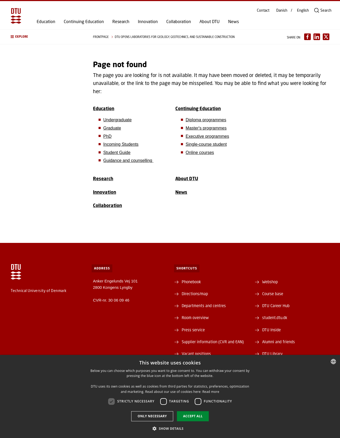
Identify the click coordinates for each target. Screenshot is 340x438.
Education (46, 21)
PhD (107, 136)
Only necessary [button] (152, 416)
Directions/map (195, 293)
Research (120, 21)
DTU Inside (271, 329)
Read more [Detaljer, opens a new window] (210, 391)
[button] (46, 36)
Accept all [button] (193, 416)
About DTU (209, 21)
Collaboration (178, 21)
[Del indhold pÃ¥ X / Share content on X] (326, 36)
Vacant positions (196, 353)
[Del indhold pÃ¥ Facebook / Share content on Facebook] (307, 36)
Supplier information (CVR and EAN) (213, 341)
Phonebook (191, 281)
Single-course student (206, 144)
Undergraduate (117, 120)
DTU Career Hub (276, 305)
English (303, 10)
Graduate (112, 128)
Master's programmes (206, 128)
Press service (193, 329)
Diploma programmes (206, 120)
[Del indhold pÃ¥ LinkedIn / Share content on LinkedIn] (316, 36)
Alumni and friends (278, 341)
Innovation (148, 21)
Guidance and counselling (128, 160)
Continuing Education (84, 21)
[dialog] (170, 396)
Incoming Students (121, 144)
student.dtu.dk (274, 317)
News (233, 21)
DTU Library (272, 353)
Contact (263, 10)
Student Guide (116, 152)
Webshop (270, 281)
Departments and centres (204, 305)
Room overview (195, 317)
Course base (272, 293)
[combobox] (333, 361)
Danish (281, 10)
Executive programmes (207, 136)
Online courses (200, 152)
